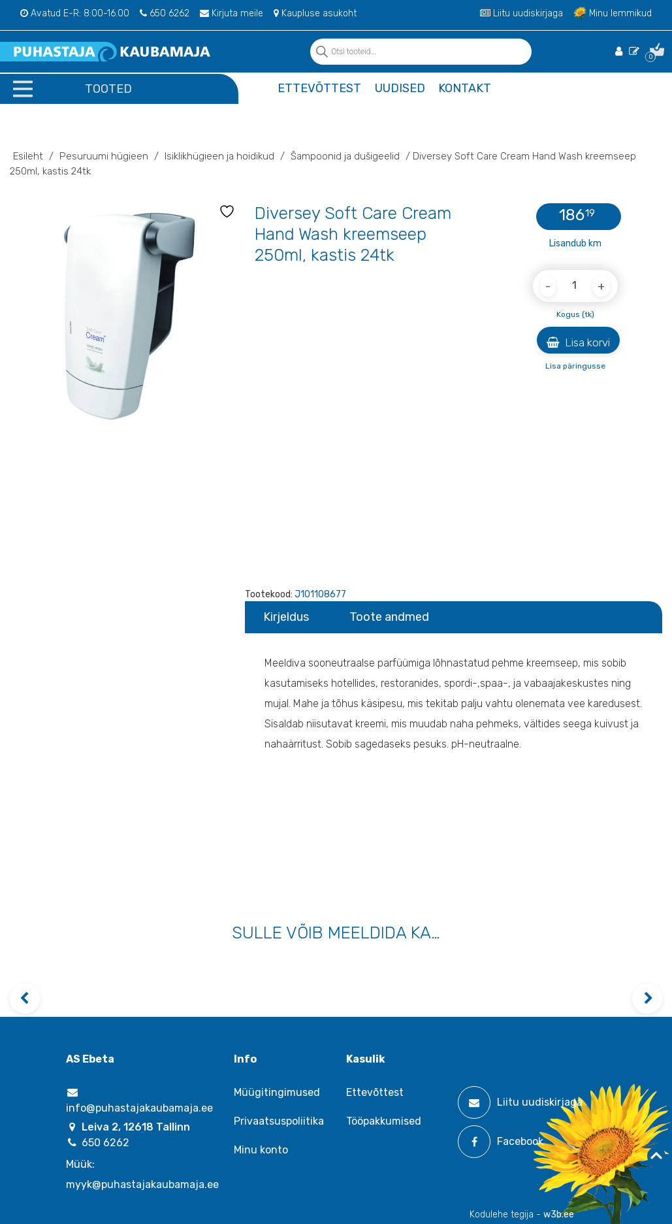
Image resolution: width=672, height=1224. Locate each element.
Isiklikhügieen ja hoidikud (219, 156)
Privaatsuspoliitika (279, 1121)
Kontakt (464, 88)
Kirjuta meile (231, 13)
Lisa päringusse (575, 366)
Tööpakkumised (383, 1121)
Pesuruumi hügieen (103, 156)
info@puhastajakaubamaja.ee (139, 1100)
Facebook (500, 1141)
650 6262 (164, 13)
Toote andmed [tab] (389, 617)
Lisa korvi (578, 342)
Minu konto (261, 1150)
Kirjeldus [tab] (286, 617)
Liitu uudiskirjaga (521, 13)
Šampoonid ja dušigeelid (345, 156)
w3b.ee (558, 1214)
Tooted (108, 89)
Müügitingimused (277, 1092)
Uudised (400, 88)
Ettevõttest (319, 88)
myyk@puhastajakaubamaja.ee (142, 1184)
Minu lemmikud (612, 13)
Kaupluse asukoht (315, 13)
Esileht (28, 156)
